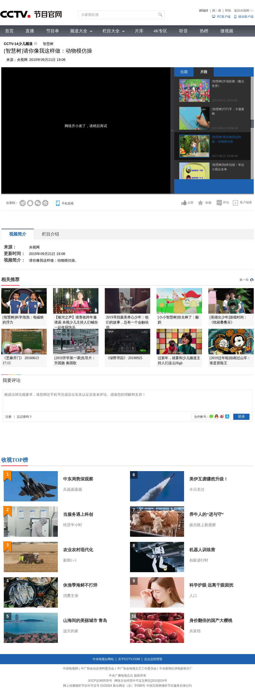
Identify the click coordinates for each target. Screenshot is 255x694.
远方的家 (70, 631)
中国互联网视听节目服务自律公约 (169, 685)
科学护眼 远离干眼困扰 (211, 585)
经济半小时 (72, 525)
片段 (203, 72)
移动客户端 (245, 16)
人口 (193, 596)
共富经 (195, 631)
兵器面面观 (72, 490)
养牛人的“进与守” (206, 514)
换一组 (244, 280)
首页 (9, 31)
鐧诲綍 (203, 10)
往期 (184, 72)
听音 (183, 31)
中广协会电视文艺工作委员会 (137, 668)
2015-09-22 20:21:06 (225, 100)
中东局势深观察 (78, 479)
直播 (30, 31)
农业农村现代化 (78, 549)
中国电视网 (70, 668)
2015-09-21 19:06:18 (225, 128)
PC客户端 (224, 16)
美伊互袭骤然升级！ (208, 479)
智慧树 (48, 44)
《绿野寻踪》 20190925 (124, 358)
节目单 (52, 31)
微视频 (226, 31)
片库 (139, 31)
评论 (226, 202)
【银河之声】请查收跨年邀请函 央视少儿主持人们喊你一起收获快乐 (76, 322)
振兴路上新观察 (202, 525)
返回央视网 (243, 10)
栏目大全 (111, 31)
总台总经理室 (153, 659)
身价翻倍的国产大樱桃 (210, 620)
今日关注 (197, 490)
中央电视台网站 (103, 659)
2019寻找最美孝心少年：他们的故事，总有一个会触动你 (127, 322)
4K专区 (160, 31)
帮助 (228, 10)
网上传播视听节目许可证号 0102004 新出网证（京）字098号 (104, 685)
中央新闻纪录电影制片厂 (176, 668)
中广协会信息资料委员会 (97, 668)
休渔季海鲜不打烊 (80, 585)
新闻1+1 (69, 560)
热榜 (204, 31)
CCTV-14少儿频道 (18, 44)
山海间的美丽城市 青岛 (85, 620)
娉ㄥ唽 (216, 10)
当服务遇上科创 (78, 514)
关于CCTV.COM (129, 659)
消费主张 (70, 596)
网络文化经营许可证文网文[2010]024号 (140, 680)
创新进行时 (198, 560)
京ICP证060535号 (100, 680)
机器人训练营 (202, 549)
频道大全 (78, 31)
